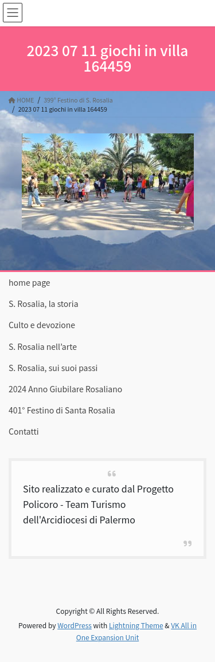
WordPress (74, 625)
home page (29, 282)
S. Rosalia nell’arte (43, 346)
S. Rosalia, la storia (44, 303)
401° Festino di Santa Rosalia (62, 410)
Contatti (24, 431)
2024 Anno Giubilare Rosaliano (65, 389)
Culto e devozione (42, 324)
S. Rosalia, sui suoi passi (53, 367)
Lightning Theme (136, 625)
